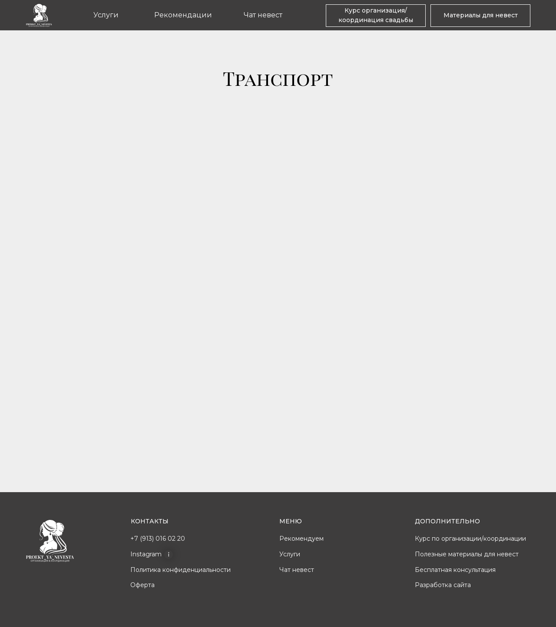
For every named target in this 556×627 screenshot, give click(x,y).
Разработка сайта (443, 585)
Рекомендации (183, 15)
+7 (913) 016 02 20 (157, 538)
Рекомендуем (301, 538)
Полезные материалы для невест (467, 554)
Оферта (142, 585)
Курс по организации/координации (470, 538)
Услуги (106, 15)
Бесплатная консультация (455, 570)
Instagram (146, 554)
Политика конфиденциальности (180, 570)
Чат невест (263, 15)
